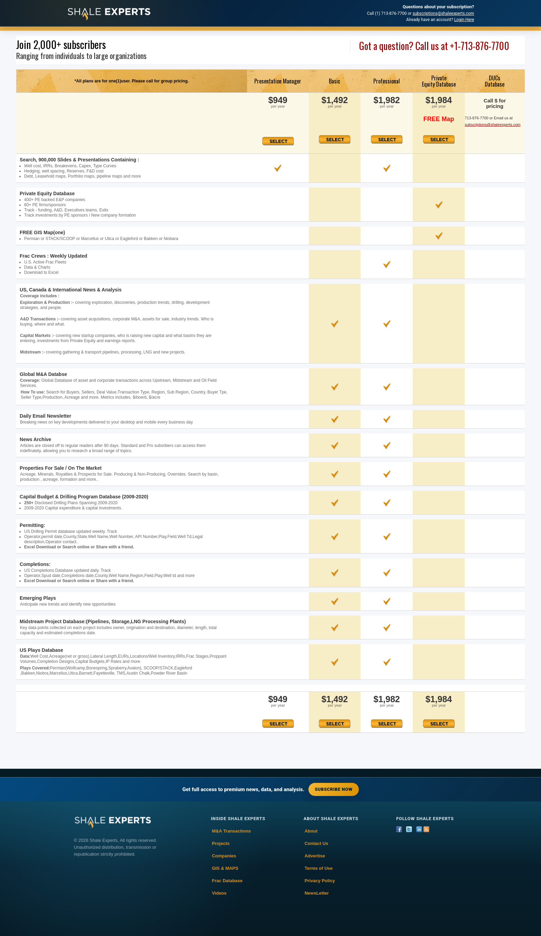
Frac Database (227, 880)
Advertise (315, 855)
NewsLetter (317, 893)
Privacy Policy (320, 880)
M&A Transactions (231, 831)
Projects (220, 843)
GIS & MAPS (225, 868)
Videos (219, 893)
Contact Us (316, 843)
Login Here (464, 19)
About (311, 831)
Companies (224, 855)
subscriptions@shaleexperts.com (443, 13)
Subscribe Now (333, 789)
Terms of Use (319, 868)
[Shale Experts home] (109, 13)
